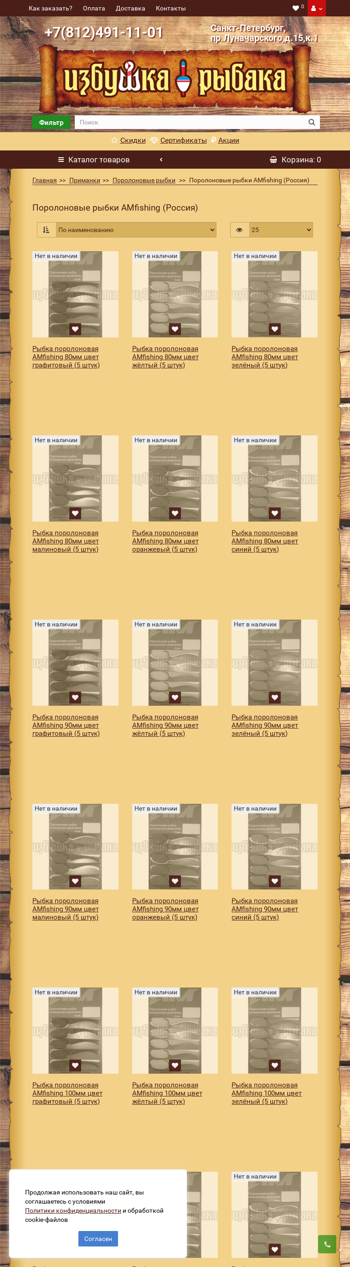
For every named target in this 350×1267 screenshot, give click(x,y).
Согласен (98, 1234)
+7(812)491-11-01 (104, 32)
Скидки (128, 140)
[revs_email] (201, 1169)
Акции (225, 140)
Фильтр (51, 123)
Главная (44, 180)
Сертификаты (178, 140)
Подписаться (286, 1169)
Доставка (130, 8)
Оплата (94, 8)
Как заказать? (50, 8)
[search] (189, 122)
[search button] (312, 122)
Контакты (171, 8)
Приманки (84, 180)
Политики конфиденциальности (78, 1206)
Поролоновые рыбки (144, 180)
